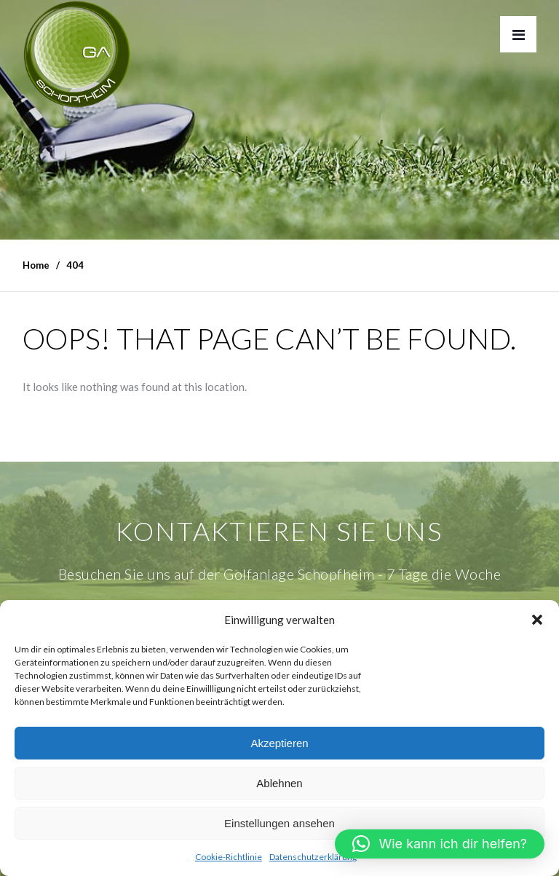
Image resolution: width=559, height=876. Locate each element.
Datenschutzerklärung (313, 856)
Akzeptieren (279, 743)
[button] (537, 619)
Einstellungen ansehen (279, 823)
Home (36, 265)
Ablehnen (279, 783)
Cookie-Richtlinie (228, 856)
